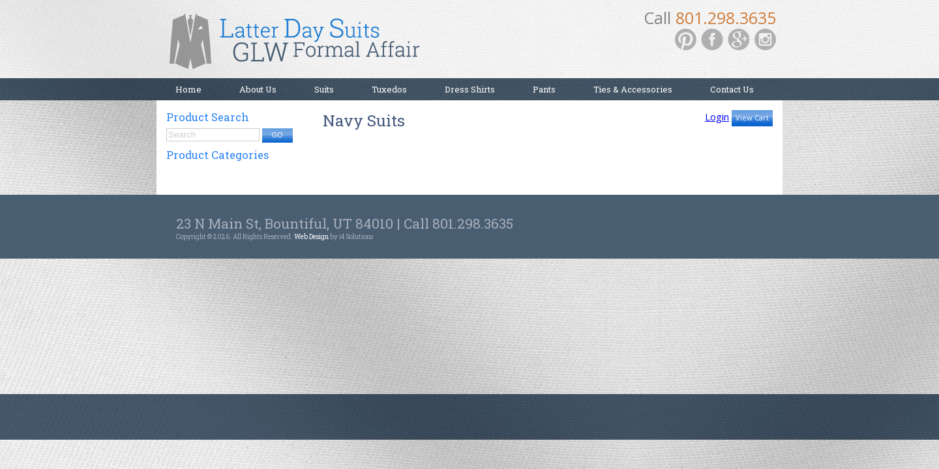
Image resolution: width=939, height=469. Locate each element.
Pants (544, 89)
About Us (257, 89)
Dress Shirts (470, 89)
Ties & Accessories (632, 89)
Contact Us (732, 89)
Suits (324, 89)
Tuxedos (389, 89)
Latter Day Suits (300, 45)
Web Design (311, 237)
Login (717, 116)
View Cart (752, 117)
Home (188, 89)
